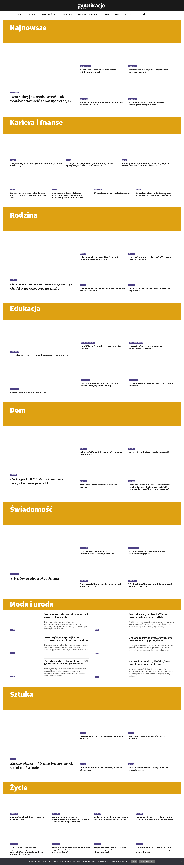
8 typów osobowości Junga (36, 580)
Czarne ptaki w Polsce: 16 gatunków (29, 394)
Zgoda (134, 861)
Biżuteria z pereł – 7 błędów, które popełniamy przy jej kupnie (150, 664)
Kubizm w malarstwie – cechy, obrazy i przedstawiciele (148, 770)
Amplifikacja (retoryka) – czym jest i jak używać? (102, 349)
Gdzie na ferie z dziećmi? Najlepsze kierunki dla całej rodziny (98, 289)
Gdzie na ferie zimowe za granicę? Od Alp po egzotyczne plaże (39, 288)
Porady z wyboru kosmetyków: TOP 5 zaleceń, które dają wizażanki (66, 664)
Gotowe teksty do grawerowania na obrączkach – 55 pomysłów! (151, 641)
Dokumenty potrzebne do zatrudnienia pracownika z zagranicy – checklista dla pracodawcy (66, 822)
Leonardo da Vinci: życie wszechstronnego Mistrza (93, 739)
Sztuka (13, 760)
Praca (12, 189)
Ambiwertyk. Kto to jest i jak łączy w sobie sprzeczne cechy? (150, 71)
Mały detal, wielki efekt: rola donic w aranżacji (99, 488)
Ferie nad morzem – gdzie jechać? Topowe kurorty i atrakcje (150, 258)
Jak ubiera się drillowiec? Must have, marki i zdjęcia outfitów (149, 617)
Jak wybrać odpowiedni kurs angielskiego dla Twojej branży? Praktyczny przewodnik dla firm (69, 194)
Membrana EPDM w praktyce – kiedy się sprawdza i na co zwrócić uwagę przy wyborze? (154, 853)
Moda (97, 631)
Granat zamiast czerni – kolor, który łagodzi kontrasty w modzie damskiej (153, 820)
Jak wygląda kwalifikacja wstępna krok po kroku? (28, 819)
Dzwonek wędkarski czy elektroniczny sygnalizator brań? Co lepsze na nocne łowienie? (69, 853)
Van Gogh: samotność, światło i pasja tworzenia (147, 739)
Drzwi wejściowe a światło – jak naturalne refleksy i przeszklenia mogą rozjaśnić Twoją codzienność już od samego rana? (150, 489)
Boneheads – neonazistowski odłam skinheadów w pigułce (99, 71)
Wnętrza (14, 477)
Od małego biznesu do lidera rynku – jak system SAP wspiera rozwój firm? (154, 194)
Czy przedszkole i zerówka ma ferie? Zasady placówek (148, 386)
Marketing (97, 189)
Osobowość (14, 92)
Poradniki (14, 815)
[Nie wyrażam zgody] (181, 861)
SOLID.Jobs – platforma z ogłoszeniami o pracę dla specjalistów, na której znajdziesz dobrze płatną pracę (28, 854)
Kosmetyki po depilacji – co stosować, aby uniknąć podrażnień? (62, 642)
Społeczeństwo (85, 66)
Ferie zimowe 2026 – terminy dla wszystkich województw (40, 357)
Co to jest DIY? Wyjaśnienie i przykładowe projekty (38, 483)
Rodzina (13, 279)
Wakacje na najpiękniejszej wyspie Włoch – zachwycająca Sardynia (112, 819)
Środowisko (15, 391)
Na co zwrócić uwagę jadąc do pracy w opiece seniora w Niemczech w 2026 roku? (29, 194)
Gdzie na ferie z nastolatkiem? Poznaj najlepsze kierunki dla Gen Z (99, 258)
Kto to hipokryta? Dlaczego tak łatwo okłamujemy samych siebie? (148, 103)
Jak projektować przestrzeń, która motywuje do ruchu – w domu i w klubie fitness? (147, 164)
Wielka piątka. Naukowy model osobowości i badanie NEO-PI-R (96, 103)
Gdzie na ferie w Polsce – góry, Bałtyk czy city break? (150, 289)
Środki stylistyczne (88, 345)
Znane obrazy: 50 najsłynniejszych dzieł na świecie (42, 767)
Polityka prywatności (147, 861)
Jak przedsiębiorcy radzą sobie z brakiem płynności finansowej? (32, 164)
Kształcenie (15, 354)
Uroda (13, 631)
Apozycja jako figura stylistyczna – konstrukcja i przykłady (147, 349)
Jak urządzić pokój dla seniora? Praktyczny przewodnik (96, 455)
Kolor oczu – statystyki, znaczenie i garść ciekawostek (66, 617)
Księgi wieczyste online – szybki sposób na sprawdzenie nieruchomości (111, 853)
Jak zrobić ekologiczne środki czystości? (150, 454)
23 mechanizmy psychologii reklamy (108, 193)
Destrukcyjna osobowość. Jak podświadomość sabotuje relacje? (42, 98)
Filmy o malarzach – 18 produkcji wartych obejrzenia (102, 770)
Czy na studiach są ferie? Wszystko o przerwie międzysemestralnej (100, 386)
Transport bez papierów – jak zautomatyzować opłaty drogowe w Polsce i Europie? (90, 164)
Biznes (13, 160)
